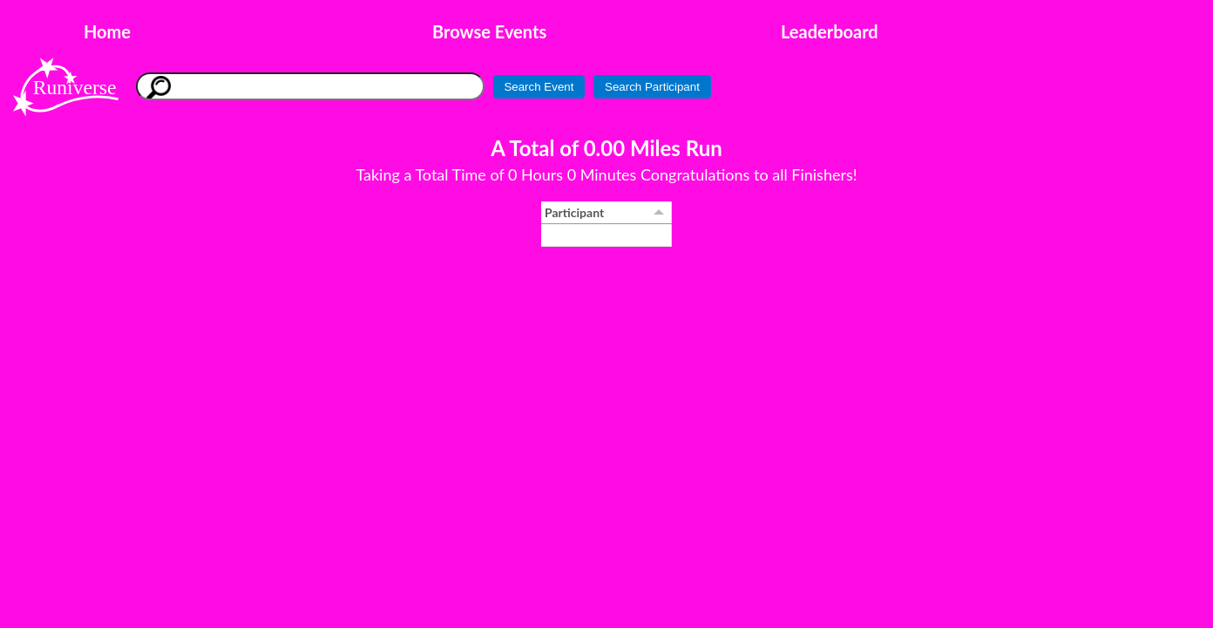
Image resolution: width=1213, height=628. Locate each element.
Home (107, 31)
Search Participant (652, 86)
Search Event (538, 86)
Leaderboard (829, 31)
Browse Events (489, 31)
